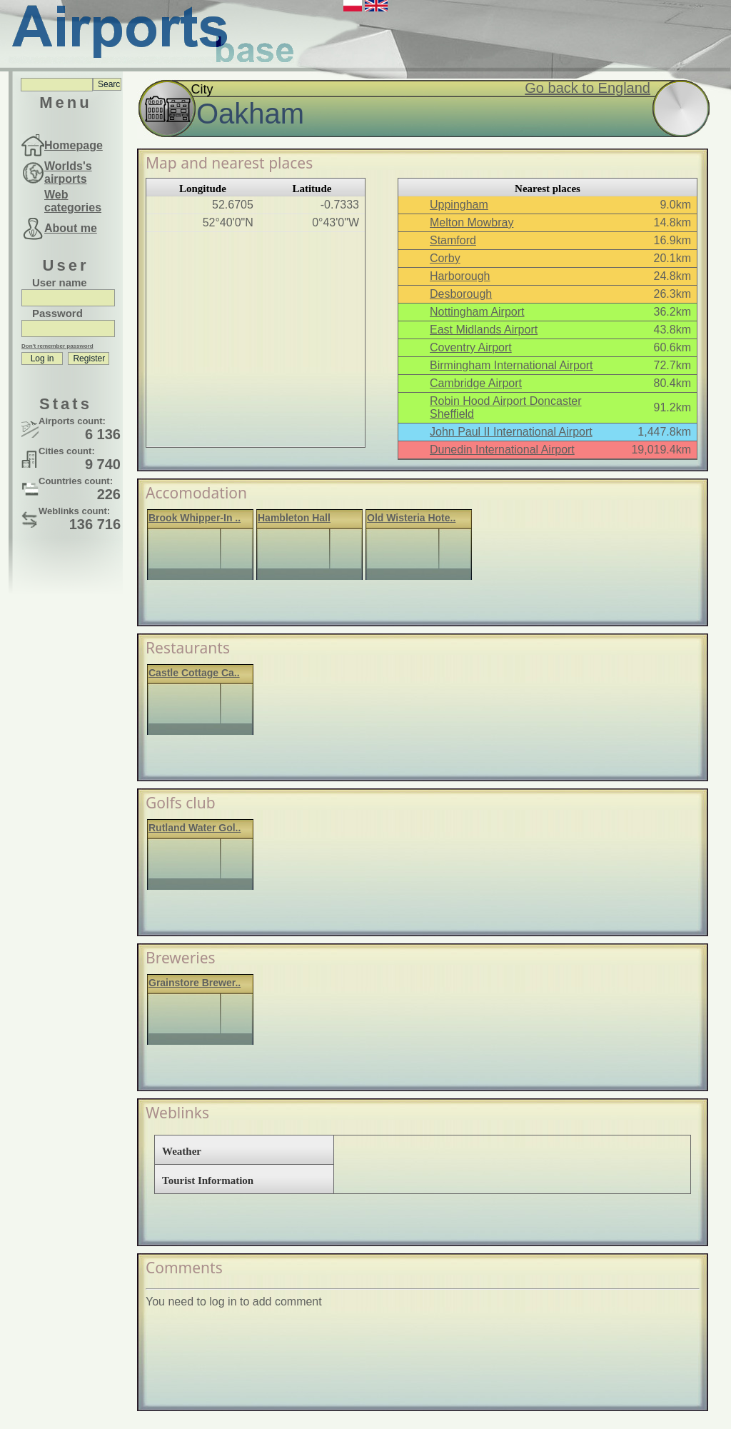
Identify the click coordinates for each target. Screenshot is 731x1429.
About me (70, 228)
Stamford (453, 240)
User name (59, 282)
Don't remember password (57, 346)
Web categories (72, 201)
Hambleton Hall (294, 517)
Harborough (460, 276)
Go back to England (587, 88)
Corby (445, 258)
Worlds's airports (68, 172)
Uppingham (459, 205)
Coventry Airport (471, 347)
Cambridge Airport (476, 383)
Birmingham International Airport (511, 365)
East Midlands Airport (484, 330)
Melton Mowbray (471, 222)
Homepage (73, 145)
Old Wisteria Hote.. (411, 517)
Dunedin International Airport (502, 449)
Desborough (461, 294)
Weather (181, 1151)
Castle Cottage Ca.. (194, 672)
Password (57, 313)
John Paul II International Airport (511, 432)
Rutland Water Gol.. (194, 827)
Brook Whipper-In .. (194, 517)
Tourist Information (207, 1180)
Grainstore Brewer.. (194, 982)
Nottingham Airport (477, 312)
